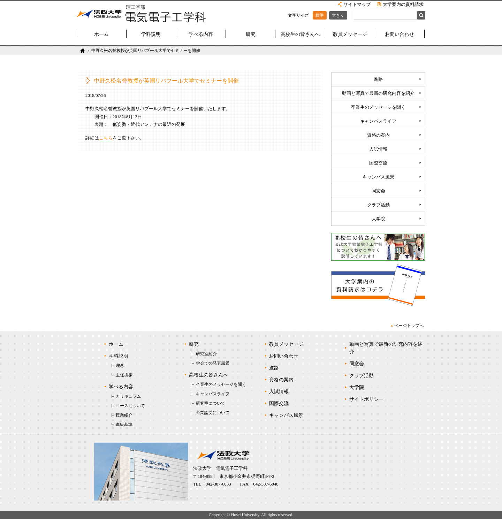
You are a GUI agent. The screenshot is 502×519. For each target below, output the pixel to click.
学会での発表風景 (212, 363)
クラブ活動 (378, 205)
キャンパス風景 (378, 177)
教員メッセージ (350, 34)
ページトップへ (409, 325)
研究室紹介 (206, 353)
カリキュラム (128, 396)
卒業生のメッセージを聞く (378, 107)
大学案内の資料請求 (403, 4)
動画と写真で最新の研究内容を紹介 (378, 93)
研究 (251, 34)
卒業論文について (212, 412)
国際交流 (378, 163)
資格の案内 (378, 135)
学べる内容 (201, 34)
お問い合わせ (399, 34)
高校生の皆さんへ (300, 34)
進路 (378, 79)
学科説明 (151, 34)
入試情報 (378, 149)
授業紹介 (124, 415)
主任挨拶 (124, 375)
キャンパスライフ (378, 121)
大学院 (378, 218)
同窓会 (378, 191)
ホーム (101, 34)
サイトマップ (357, 4)
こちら (106, 138)
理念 (120, 365)
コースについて (130, 405)
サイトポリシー (366, 399)
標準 (319, 15)
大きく (338, 15)
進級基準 (124, 424)
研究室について (210, 403)
